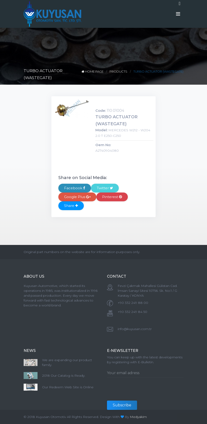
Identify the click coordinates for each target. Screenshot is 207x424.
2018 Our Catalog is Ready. (63, 375)
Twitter (105, 188)
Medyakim (138, 417)
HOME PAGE (93, 71)
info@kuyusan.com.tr (135, 329)
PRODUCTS (118, 71)
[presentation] (142, 391)
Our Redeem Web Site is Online (68, 387)
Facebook (74, 188)
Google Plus (77, 197)
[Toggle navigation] (179, 3)
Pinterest (112, 197)
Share (71, 205)
